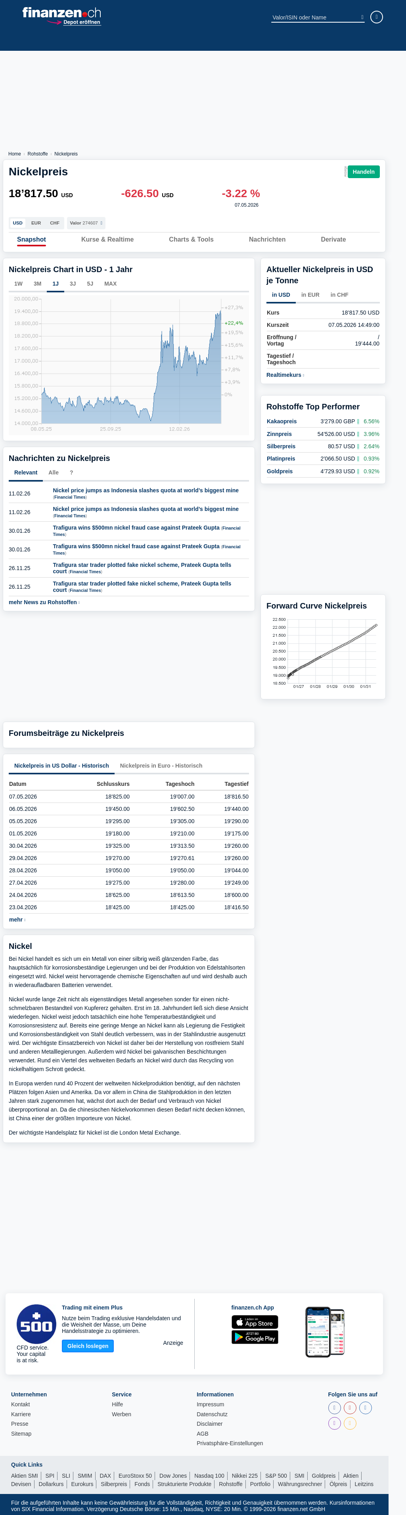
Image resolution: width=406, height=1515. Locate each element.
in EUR (310, 291)
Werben (121, 1411)
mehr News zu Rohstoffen (44, 599)
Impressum (210, 1402)
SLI (66, 1473)
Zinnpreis (279, 425)
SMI (299, 1473)
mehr (17, 917)
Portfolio (260, 1481)
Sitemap (21, 1431)
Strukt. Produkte (209, 41)
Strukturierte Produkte (184, 1481)
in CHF (340, 291)
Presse (20, 1421)
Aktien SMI (24, 1473)
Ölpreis (338, 1481)
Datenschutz (212, 1411)
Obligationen (328, 41)
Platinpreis (281, 450)
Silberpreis (281, 437)
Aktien (15, 41)
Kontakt (20, 1402)
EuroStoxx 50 (135, 1473)
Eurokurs (82, 1481)
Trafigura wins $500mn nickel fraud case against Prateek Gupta (136, 524)
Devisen (290, 41)
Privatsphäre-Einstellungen (230, 1441)
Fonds (94, 41)
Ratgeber (369, 41)
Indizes (66, 41)
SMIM (85, 1473)
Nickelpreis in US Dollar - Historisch (61, 762)
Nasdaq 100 (209, 1473)
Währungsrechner (300, 1481)
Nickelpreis (66, 154)
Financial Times (70, 494)
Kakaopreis (282, 413)
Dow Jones (173, 1473)
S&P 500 (276, 1473)
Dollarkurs (50, 1481)
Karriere (21, 1411)
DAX (105, 1473)
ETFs (118, 41)
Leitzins (363, 1481)
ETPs (141, 41)
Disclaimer (209, 1421)
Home (14, 154)
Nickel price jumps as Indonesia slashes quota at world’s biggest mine (146, 487)
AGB (203, 1431)
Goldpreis (280, 462)
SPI (50, 1473)
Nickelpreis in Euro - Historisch (161, 762)
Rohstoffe (256, 41)
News (40, 41)
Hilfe (117, 1402)
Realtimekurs (285, 372)
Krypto (167, 41)
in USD (281, 291)
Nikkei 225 (245, 1473)
